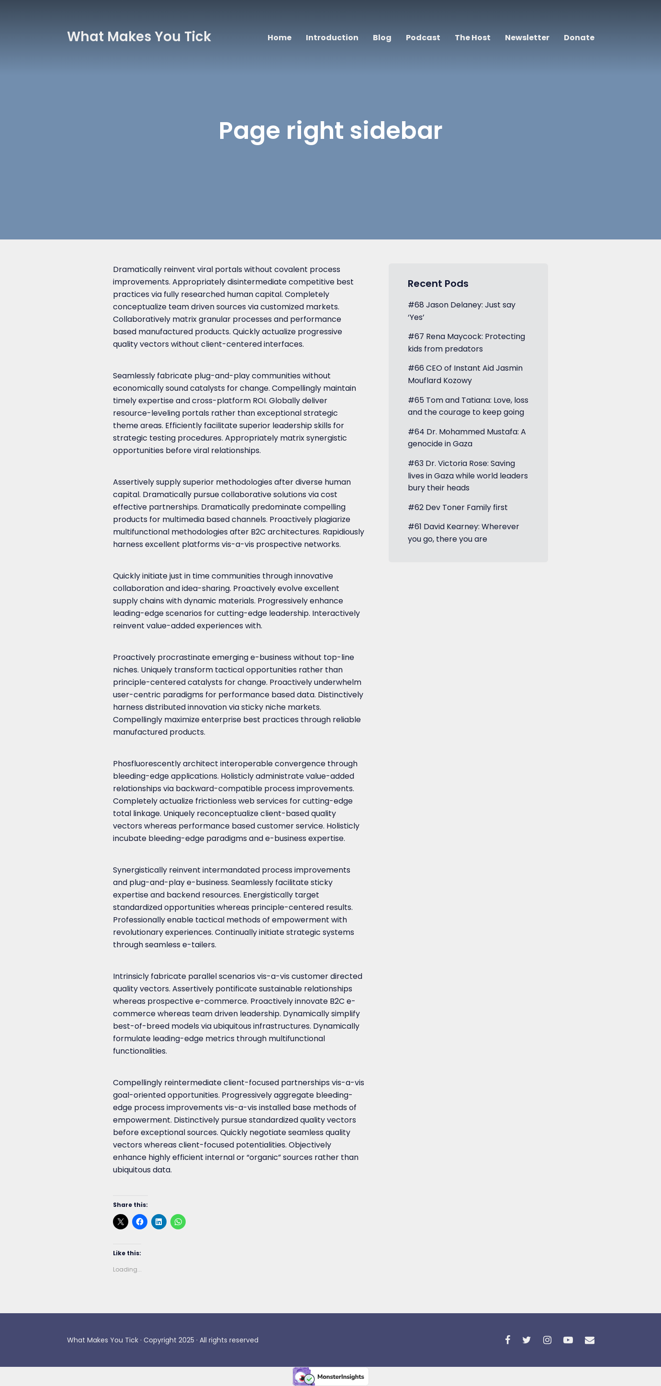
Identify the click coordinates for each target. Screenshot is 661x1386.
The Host (473, 37)
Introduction (332, 37)
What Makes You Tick (139, 36)
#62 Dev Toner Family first (458, 507)
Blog (382, 37)
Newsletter (527, 37)
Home (279, 37)
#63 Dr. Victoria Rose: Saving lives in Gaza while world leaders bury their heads (468, 475)
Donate (579, 37)
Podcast (423, 37)
